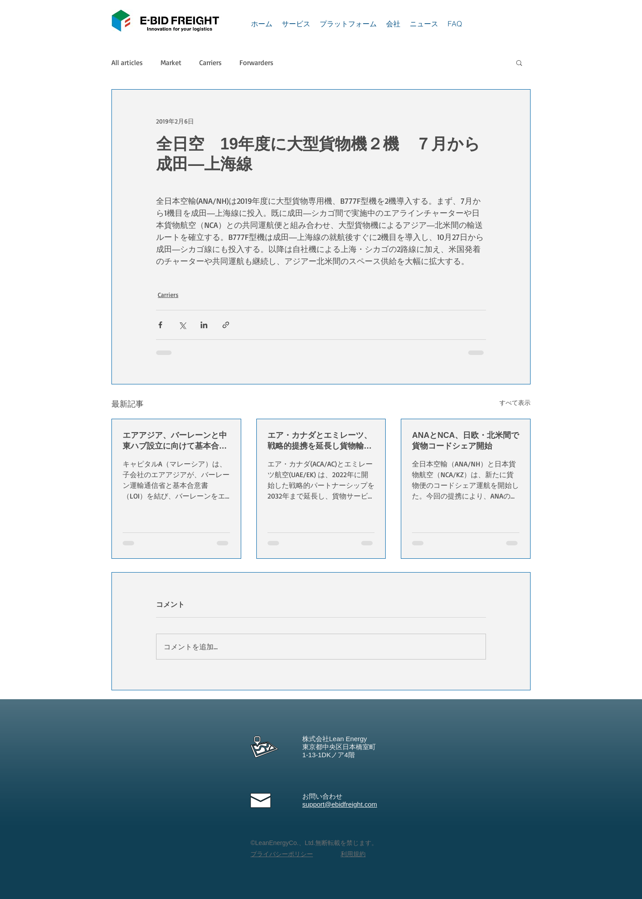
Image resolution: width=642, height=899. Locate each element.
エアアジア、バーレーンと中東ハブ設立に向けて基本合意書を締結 (175, 441)
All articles (127, 62)
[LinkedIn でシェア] (204, 325)
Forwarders (256, 62)
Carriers (210, 62)
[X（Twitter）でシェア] (182, 325)
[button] (519, 62)
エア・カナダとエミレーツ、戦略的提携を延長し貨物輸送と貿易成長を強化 (320, 441)
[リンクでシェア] (226, 325)
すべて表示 (515, 402)
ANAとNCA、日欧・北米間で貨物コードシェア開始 (465, 440)
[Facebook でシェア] (160, 325)
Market (170, 62)
